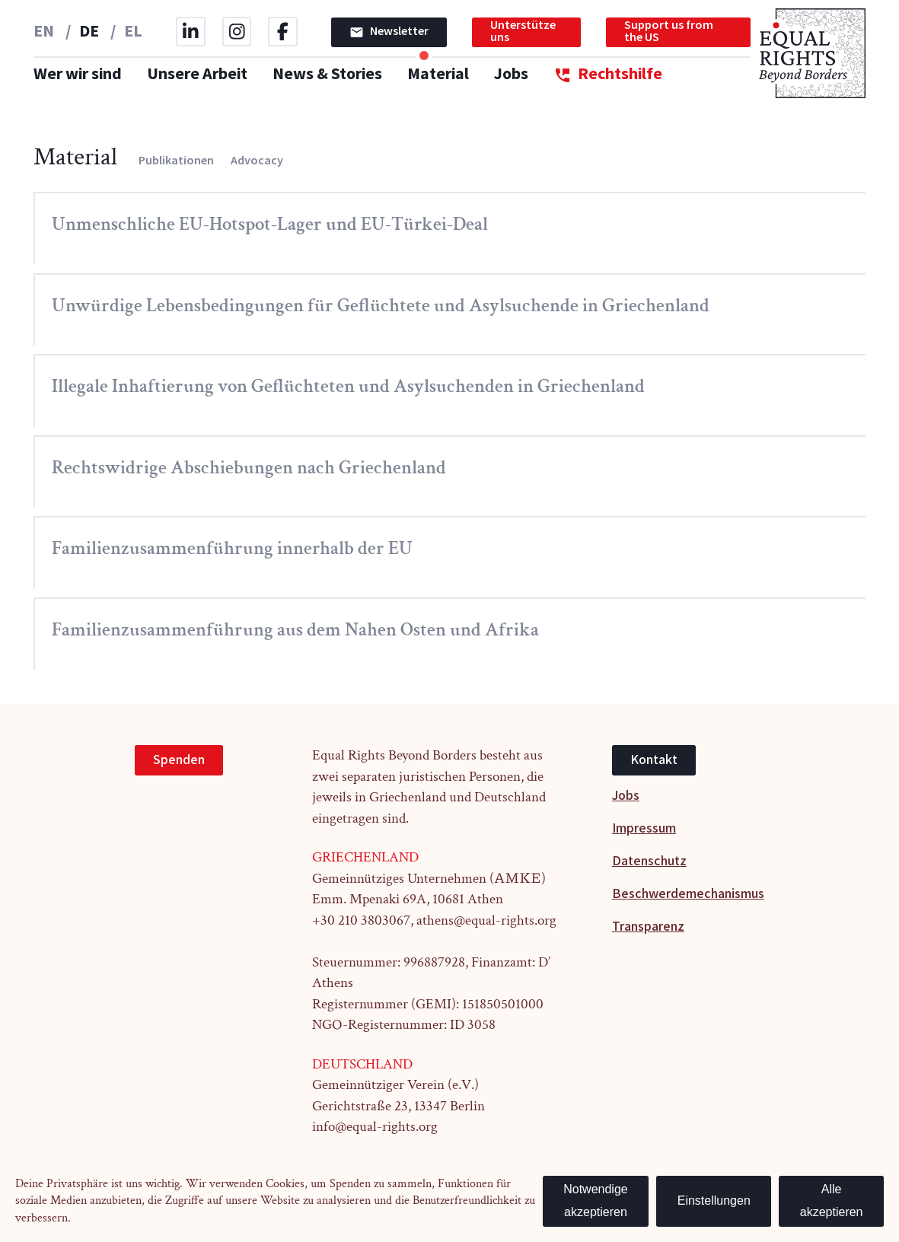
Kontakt (653, 760)
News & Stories (327, 74)
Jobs (511, 74)
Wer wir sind (77, 74)
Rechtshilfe (607, 75)
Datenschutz (649, 861)
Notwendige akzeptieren (595, 1201)
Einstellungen (714, 1200)
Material (438, 74)
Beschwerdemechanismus (688, 894)
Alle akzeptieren (831, 1201)
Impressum (644, 828)
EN (45, 31)
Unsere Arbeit (197, 74)
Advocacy (257, 161)
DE (90, 31)
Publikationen (176, 161)
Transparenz (648, 927)
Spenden (179, 760)
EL (133, 31)
